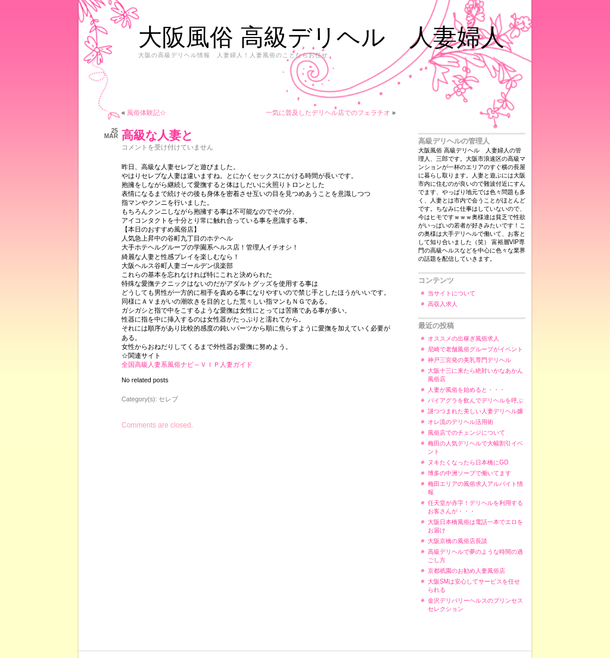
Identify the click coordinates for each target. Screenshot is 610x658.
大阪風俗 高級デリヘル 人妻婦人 (321, 37)
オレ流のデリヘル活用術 (460, 422)
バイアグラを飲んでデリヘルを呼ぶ (475, 400)
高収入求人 (443, 304)
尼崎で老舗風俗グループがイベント (475, 349)
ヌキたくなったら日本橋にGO (468, 462)
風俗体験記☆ (146, 112)
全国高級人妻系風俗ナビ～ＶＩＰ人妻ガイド (187, 364)
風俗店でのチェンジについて (466, 432)
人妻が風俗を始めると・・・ (466, 389)
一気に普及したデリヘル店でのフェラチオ (328, 112)
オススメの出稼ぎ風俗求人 (463, 338)
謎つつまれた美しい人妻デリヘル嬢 (475, 411)
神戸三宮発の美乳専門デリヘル (469, 360)
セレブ (168, 399)
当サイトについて (451, 293)
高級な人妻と (157, 135)
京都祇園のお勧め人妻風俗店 (466, 570)
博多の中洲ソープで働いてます (469, 473)
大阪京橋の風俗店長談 (457, 541)
